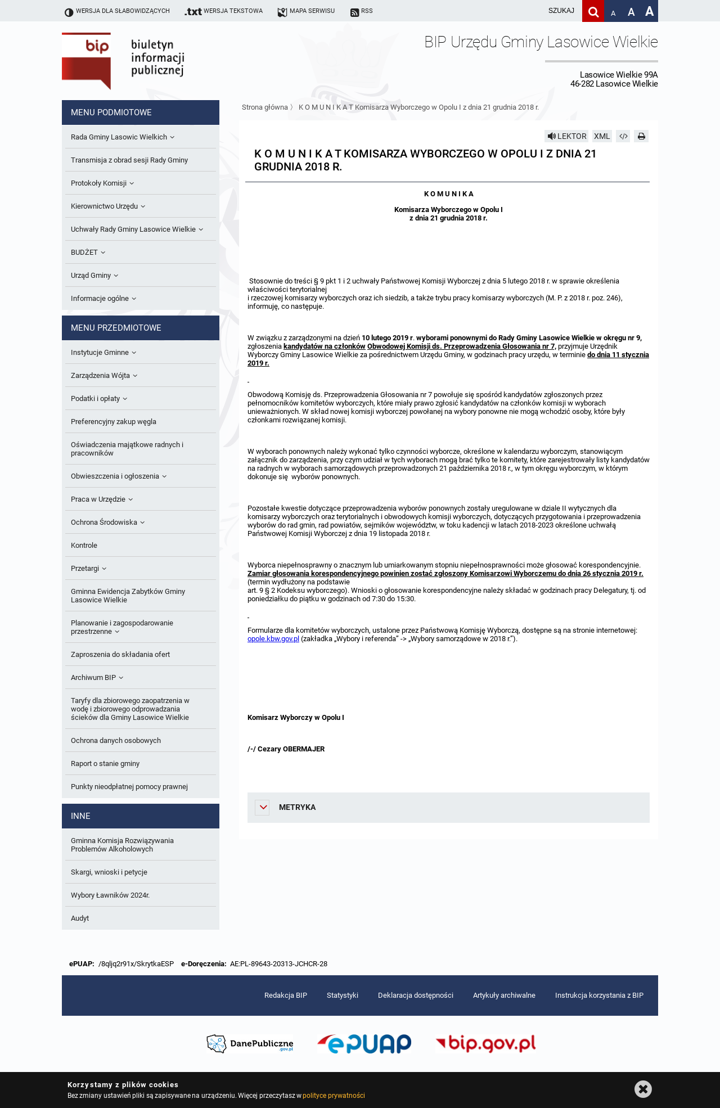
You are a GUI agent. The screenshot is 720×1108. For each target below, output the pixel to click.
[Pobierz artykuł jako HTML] (623, 136)
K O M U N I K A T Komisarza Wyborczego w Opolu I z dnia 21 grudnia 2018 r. (419, 107)
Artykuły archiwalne (504, 995)
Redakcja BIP (285, 995)
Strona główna (265, 107)
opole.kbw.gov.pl (273, 638)
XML (602, 136)
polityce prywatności (333, 1096)
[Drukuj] (641, 136)
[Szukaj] (593, 11)
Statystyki (342, 995)
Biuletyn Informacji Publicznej (155, 61)
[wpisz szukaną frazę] (533, 11)
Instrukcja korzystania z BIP (599, 995)
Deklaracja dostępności (415, 995)
